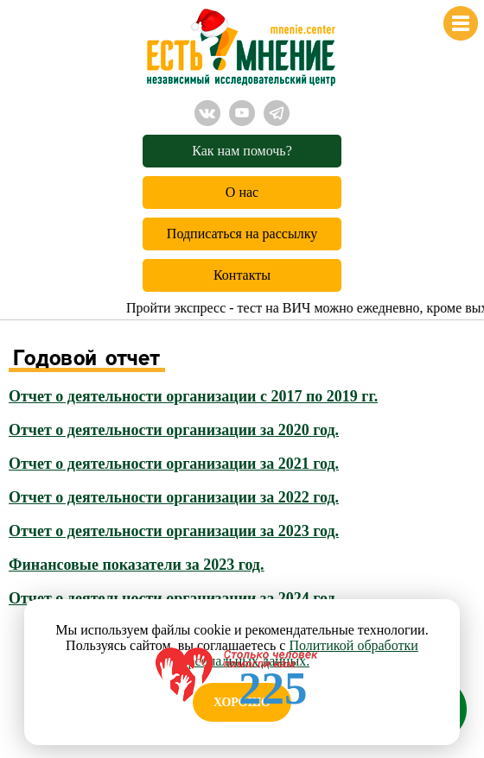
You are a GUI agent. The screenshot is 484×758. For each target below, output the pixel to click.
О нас (242, 192)
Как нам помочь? (242, 150)
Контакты (242, 275)
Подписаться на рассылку (242, 233)
